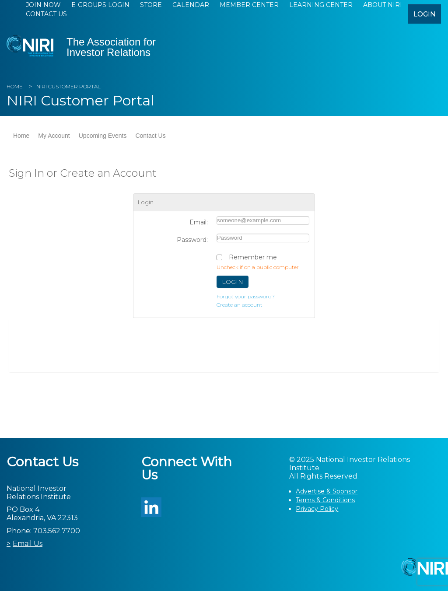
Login (232, 282)
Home (15, 86)
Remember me (253, 257)
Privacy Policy (317, 509)
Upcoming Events (103, 135)
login (424, 14)
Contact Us (46, 14)
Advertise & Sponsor (326, 491)
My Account (54, 135)
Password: (192, 240)
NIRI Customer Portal (68, 86)
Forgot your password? (246, 296)
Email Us (27, 543)
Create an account (239, 304)
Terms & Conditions (325, 500)
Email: (198, 222)
